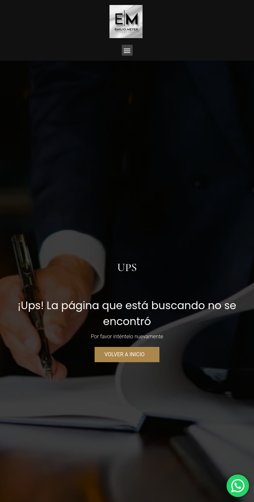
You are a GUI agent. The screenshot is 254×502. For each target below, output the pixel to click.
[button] (127, 50)
